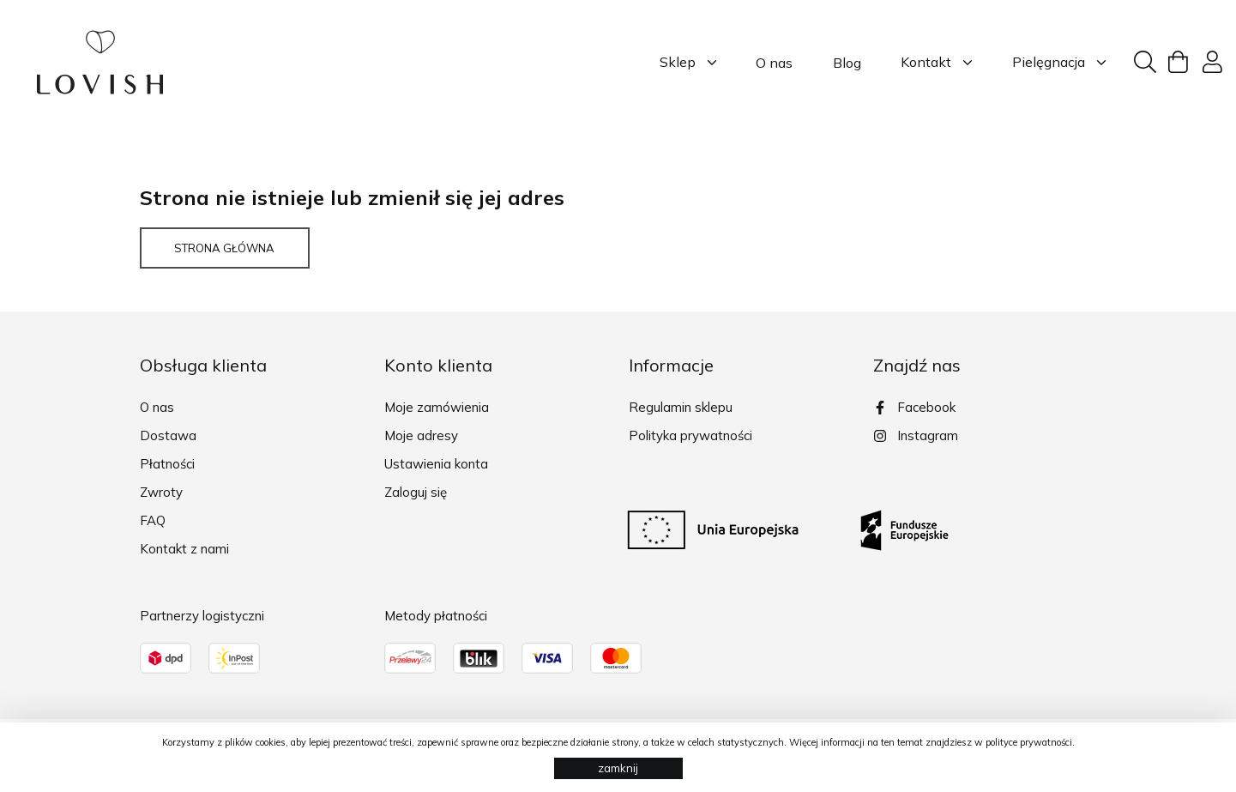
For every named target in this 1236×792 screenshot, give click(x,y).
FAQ (153, 520)
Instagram (915, 435)
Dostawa (168, 435)
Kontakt (936, 62)
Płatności (167, 464)
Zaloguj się (415, 492)
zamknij (618, 768)
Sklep (688, 62)
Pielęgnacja (1059, 62)
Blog (847, 62)
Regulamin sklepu (681, 407)
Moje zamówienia (436, 407)
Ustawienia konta (436, 464)
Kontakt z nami (184, 549)
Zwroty (161, 492)
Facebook (914, 407)
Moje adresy (421, 435)
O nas (774, 62)
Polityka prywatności (690, 435)
